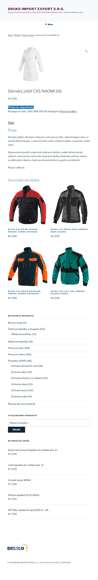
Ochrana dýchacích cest (24, 366)
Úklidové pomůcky (21, 334)
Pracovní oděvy (28, 35)
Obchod (17, 35)
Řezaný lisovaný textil (20, 404)
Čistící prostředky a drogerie (23, 329)
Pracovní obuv (16, 348)
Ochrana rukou (19, 384)
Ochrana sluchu (19, 390)
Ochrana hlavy (19, 372)
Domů (10, 35)
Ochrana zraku (19, 396)
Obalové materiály (18, 341)
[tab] (11, 122)
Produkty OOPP (16, 360)
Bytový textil (15, 322)
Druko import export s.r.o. (36, 9)
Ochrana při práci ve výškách (27, 378)
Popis (11, 122)
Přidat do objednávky (21, 107)
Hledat (16, 429)
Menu (49, 24)
